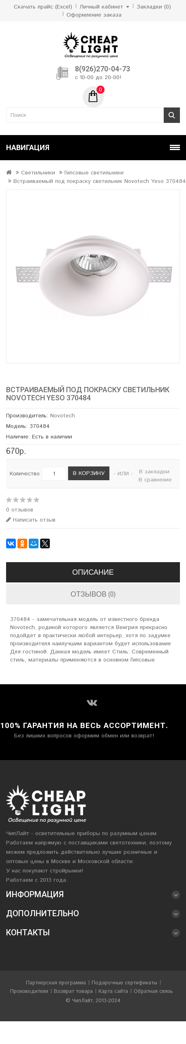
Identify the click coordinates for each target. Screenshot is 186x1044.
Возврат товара (73, 991)
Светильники (38, 173)
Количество (25, 474)
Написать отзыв (31, 520)
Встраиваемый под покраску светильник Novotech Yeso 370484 (99, 181)
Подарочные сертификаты (124, 983)
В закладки (154, 472)
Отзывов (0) (93, 594)
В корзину (89, 473)
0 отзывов (19, 510)
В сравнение (155, 480)
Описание (92, 572)
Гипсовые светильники (94, 173)
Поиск (172, 115)
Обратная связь (153, 991)
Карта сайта (113, 991)
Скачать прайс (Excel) (43, 7)
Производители (29, 991)
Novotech (62, 416)
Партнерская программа (56, 983)
